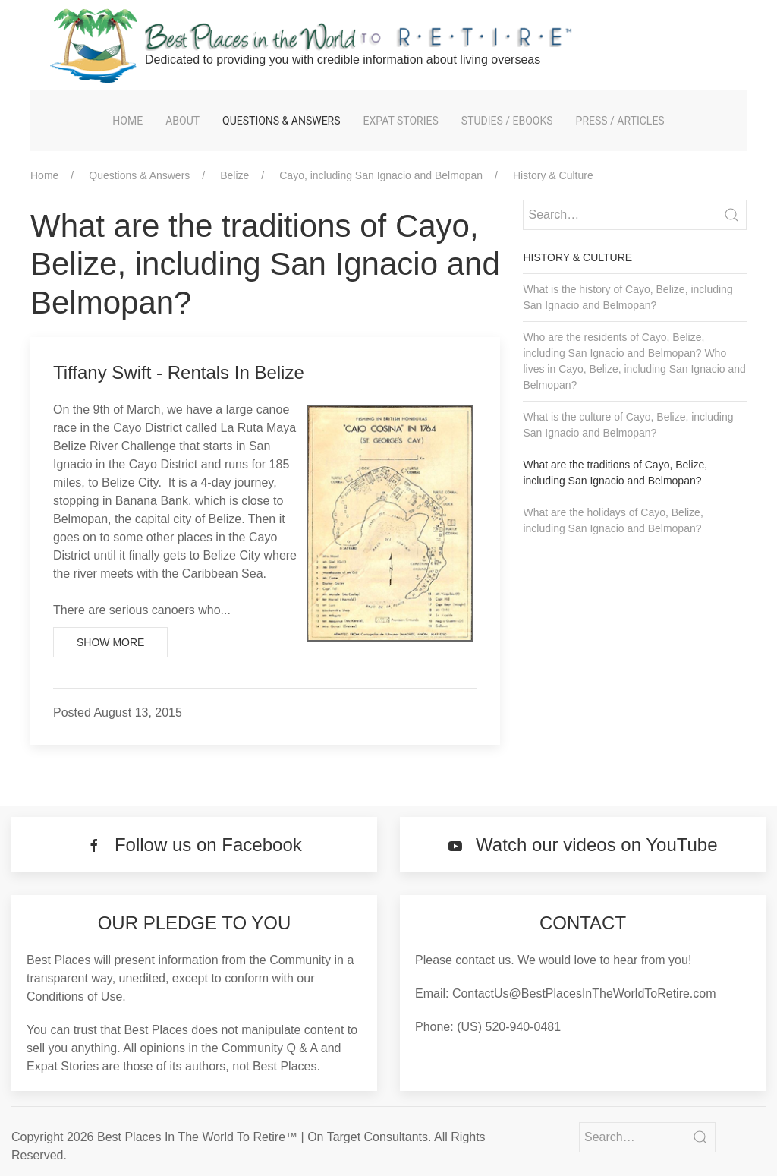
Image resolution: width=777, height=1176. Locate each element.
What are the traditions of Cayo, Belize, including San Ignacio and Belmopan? (615, 473)
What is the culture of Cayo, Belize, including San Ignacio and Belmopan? (628, 425)
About (182, 121)
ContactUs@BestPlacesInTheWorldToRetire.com (584, 993)
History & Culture (553, 175)
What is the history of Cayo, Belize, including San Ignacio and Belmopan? (627, 297)
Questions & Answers (281, 121)
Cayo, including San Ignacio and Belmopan (381, 175)
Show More (110, 642)
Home (127, 121)
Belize (234, 175)
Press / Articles (620, 121)
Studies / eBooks (507, 121)
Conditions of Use (74, 996)
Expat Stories (401, 121)
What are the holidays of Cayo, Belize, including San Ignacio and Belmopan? (613, 520)
